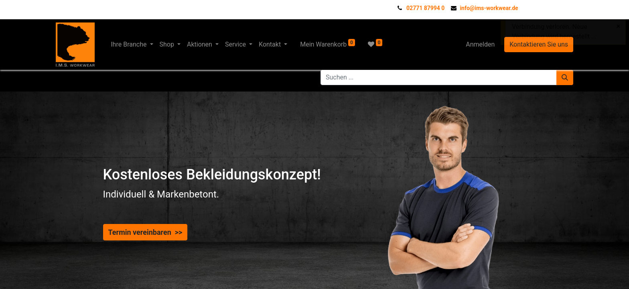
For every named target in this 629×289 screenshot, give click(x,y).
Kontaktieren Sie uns (538, 44)
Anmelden (480, 44)
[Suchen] (564, 77)
